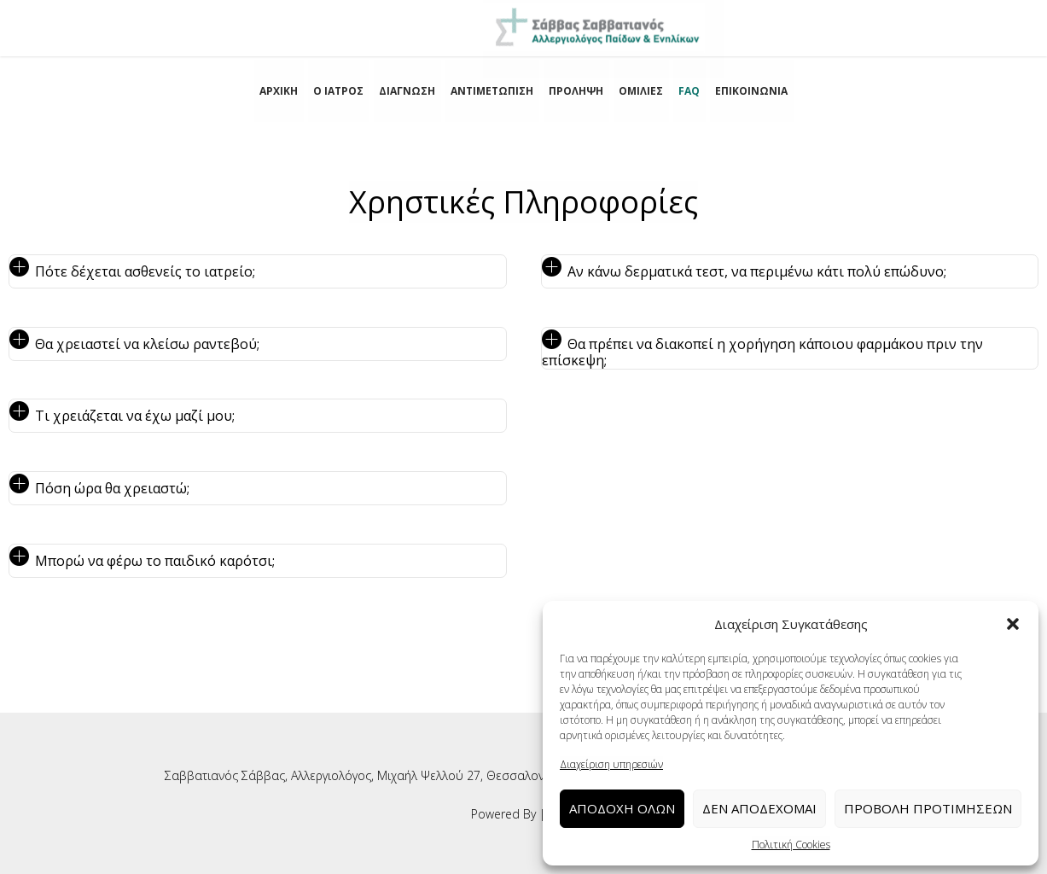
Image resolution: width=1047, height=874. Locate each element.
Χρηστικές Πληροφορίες (523, 202)
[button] (1012, 623)
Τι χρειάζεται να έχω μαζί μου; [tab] (135, 415)
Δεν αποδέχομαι (759, 808)
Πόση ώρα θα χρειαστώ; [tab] (112, 488)
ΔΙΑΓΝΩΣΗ (407, 91)
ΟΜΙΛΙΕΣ (641, 91)
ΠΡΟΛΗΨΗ (576, 91)
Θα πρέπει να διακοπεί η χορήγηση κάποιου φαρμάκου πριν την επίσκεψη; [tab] (762, 352)
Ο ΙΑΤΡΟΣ (338, 91)
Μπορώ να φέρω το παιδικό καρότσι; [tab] (155, 560)
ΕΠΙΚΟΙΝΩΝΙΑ (751, 91)
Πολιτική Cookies (791, 844)
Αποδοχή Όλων (622, 808)
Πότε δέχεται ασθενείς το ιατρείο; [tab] (145, 271)
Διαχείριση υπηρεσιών (611, 764)
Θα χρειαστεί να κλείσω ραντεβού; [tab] (147, 344)
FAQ (689, 91)
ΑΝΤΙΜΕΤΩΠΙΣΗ (492, 91)
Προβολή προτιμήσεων (928, 808)
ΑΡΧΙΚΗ (278, 91)
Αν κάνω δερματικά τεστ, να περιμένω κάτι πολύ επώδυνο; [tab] (756, 271)
